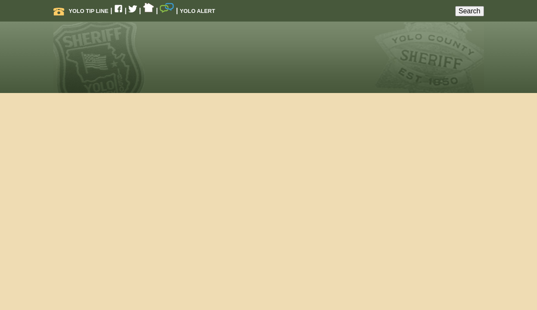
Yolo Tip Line (81, 11)
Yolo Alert (197, 11)
